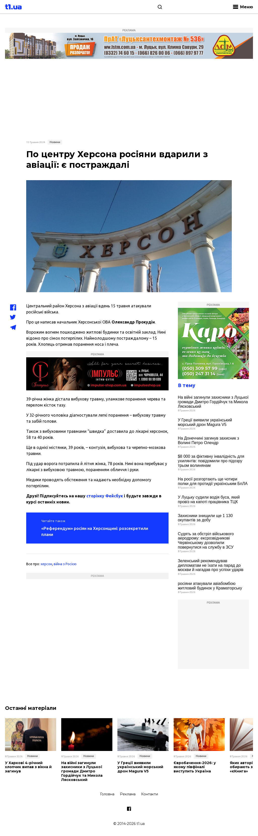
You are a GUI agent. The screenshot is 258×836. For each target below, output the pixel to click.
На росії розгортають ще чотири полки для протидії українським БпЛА (213, 481)
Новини (55, 142)
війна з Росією (65, 564)
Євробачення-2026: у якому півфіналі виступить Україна (195, 767)
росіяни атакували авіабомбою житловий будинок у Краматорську (210, 585)
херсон (46, 564)
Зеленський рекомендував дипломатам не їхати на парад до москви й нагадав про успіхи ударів (210, 565)
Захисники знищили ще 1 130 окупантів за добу (205, 518)
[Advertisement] (129, 99)
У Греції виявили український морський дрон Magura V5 (205, 422)
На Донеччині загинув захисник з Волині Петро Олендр (208, 440)
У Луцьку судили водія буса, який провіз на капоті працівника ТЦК (209, 499)
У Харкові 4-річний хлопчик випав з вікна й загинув (28, 767)
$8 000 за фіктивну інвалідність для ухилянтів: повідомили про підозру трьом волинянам (211, 460)
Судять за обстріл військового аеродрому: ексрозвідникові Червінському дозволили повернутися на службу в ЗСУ (206, 540)
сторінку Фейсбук (104, 496)
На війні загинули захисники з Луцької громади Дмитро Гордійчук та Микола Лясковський (213, 401)
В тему (186, 385)
